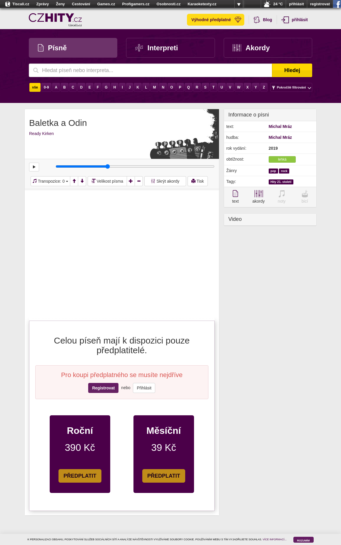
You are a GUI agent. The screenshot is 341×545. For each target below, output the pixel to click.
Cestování (81, 4)
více (239, 4)
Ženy (60, 4)
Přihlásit (144, 388)
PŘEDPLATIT (79, 476)
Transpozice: (50, 181)
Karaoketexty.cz (202, 4)
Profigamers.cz (135, 4)
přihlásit (296, 4)
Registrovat (103, 388)
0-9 (46, 87)
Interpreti (156, 48)
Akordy (251, 48)
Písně (52, 48)
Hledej (292, 70)
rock (284, 171)
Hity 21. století (280, 182)
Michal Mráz (280, 126)
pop (273, 171)
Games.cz (106, 4)
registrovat (320, 4)
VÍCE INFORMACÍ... (275, 539)
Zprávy (42, 4)
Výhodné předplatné (216, 19)
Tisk (197, 181)
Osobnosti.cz (169, 4)
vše (35, 87)
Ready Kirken (41, 133)
